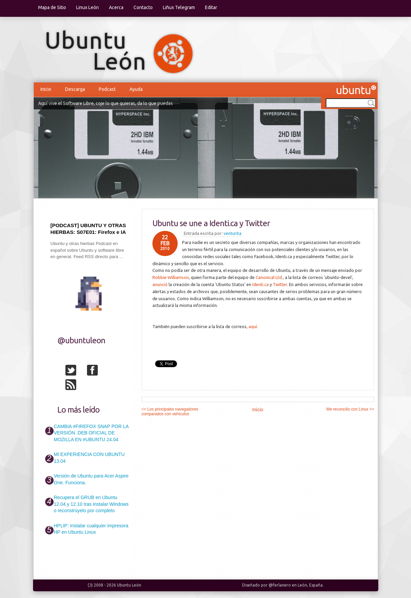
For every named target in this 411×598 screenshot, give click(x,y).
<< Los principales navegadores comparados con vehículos (170, 411)
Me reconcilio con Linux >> (350, 409)
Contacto (143, 7)
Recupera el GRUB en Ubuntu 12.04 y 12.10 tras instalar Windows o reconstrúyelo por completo (91, 504)
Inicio (45, 89)
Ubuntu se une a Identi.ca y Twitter (211, 223)
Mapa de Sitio (52, 7)
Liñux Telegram (179, 7)
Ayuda (136, 89)
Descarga (75, 89)
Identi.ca (260, 284)
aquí (252, 326)
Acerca (116, 7)
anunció (160, 284)
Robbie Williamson (170, 277)
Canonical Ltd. (269, 277)
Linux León (87, 7)
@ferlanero (280, 585)
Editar (211, 7)
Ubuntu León (129, 585)
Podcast (107, 89)
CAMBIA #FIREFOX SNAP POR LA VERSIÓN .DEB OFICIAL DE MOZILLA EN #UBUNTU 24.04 (91, 433)
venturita (232, 233)
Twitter (280, 284)
